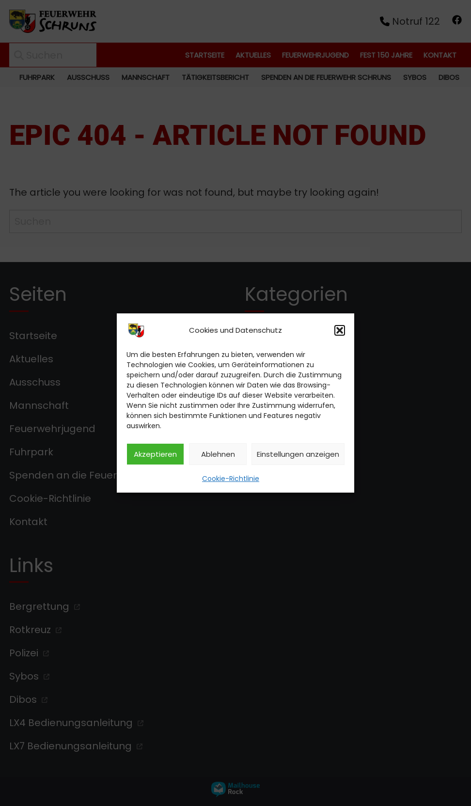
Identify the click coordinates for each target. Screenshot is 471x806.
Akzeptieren (155, 454)
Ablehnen (218, 454)
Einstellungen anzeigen (298, 454)
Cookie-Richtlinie (230, 478)
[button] (340, 330)
